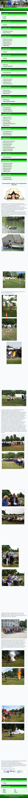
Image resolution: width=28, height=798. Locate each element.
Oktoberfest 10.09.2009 (7, 168)
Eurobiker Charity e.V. (7, 42)
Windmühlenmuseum (7, 169)
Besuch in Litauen (6, 120)
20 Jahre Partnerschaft (7, 72)
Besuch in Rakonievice (7, 156)
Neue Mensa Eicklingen (7, 91)
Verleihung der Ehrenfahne (8, 148)
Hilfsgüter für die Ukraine (7, 39)
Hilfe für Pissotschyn (7, 32)
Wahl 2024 (5, 24)
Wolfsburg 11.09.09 (6, 171)
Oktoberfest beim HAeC (7, 134)
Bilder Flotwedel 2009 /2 (7, 166)
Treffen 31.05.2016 (6, 90)
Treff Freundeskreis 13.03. (8, 131)
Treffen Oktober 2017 (7, 82)
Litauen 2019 (5, 64)
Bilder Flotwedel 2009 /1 (7, 164)
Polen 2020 (5, 58)
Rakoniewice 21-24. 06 (7, 118)
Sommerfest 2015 (6, 99)
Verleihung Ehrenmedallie (7, 66)
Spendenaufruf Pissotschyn (8, 31)
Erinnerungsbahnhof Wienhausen (9, 101)
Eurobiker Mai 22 (6, 45)
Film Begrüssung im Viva (7, 142)
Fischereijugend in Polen (7, 144)
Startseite (4, 16)
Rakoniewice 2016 (6, 93)
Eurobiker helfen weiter (7, 43)
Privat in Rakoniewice (7, 107)
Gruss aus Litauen (6, 125)
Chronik (4, 18)
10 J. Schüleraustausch (7, 109)
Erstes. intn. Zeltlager (7, 121)
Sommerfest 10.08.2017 (7, 80)
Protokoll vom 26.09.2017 (7, 83)
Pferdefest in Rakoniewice (8, 110)
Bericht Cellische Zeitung (7, 40)
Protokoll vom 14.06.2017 (7, 78)
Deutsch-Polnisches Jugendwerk (9, 147)
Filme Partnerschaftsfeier (7, 179)
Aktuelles (4, 782)
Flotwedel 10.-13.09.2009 (7, 163)
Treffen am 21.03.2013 (7, 117)
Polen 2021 (5, 51)
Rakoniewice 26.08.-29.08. (8, 150)
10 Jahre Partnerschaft (7, 177)
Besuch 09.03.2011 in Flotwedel (9, 141)
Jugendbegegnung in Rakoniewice (9, 123)
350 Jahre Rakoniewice (7, 133)
